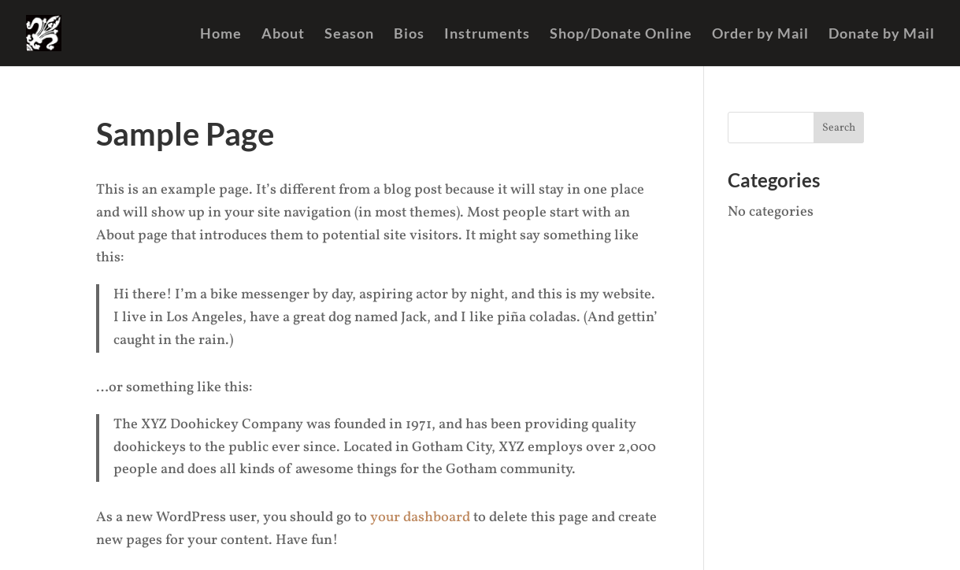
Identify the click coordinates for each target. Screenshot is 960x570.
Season (349, 35)
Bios (409, 35)
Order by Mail (760, 35)
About (283, 35)
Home (221, 35)
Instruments (487, 35)
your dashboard (420, 517)
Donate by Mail (881, 35)
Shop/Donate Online (621, 35)
